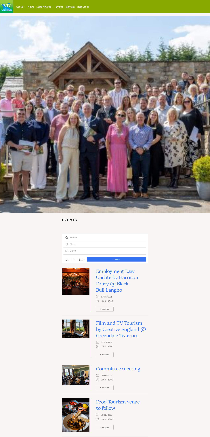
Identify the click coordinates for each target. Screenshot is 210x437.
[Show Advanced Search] (67, 259)
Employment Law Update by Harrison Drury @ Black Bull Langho (117, 280)
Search (116, 259)
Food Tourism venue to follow (118, 404)
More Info (104, 309)
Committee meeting (118, 368)
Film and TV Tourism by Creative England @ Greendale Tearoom (121, 329)
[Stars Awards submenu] (44, 7)
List (81, 259)
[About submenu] (20, 7)
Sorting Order (74, 259)
